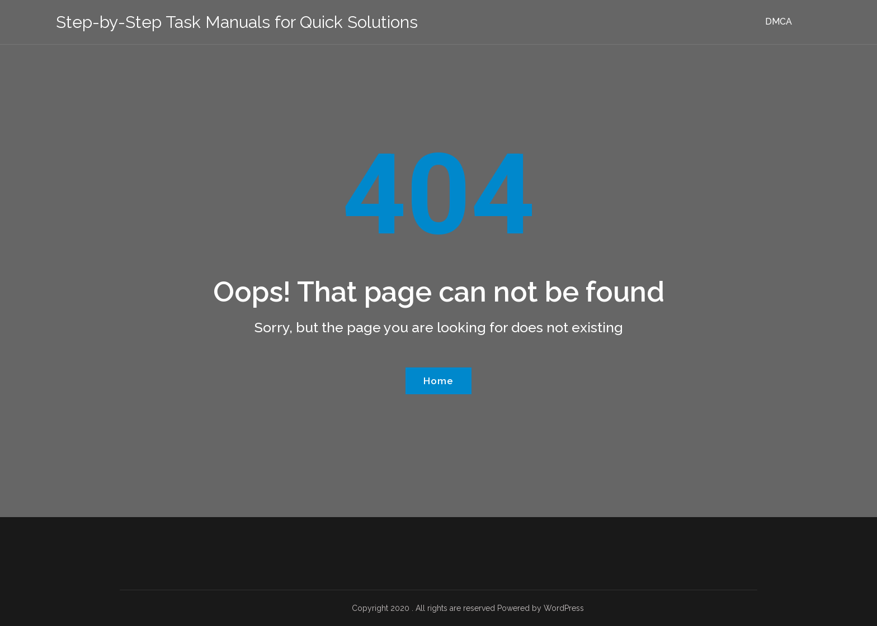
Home (438, 380)
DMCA (778, 21)
